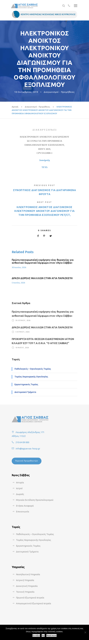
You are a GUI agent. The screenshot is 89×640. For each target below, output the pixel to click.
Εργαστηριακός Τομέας (26, 384)
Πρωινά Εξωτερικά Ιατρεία (30, 597)
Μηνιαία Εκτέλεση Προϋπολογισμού (34, 500)
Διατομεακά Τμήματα (25, 392)
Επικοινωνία (22, 511)
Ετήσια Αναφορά (25, 505)
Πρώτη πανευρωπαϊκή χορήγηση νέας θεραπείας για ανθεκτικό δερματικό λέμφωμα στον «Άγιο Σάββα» (42, 261)
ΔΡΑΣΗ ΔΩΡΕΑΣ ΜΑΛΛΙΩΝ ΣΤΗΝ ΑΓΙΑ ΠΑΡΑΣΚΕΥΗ (42, 278)
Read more (51, 635)
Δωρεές (20, 494)
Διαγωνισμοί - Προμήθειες (59, 92)
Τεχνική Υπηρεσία (25, 591)
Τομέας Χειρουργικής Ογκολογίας (31, 376)
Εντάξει (36, 635)
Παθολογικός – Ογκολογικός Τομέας (32, 369)
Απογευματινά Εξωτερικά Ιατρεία (33, 603)
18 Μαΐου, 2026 (22, 348)
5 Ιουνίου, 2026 (18, 283)
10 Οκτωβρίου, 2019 (26, 92)
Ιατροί (19, 488)
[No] (85, 632)
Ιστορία (20, 482)
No (43, 635)
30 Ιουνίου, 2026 (19, 267)
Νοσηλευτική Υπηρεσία (28, 574)
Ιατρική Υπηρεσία (25, 580)
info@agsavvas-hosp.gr (28, 448)
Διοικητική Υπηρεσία (27, 586)
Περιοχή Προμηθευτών (26, 461)
